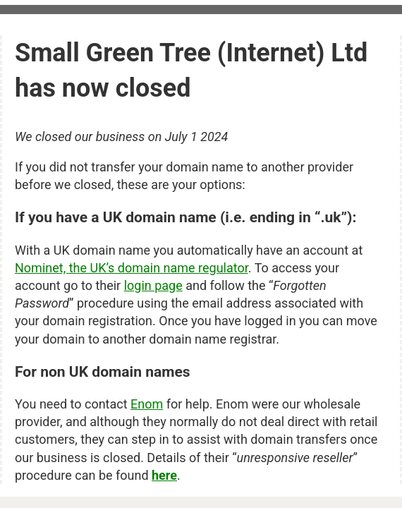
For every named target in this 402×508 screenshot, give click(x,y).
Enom (146, 404)
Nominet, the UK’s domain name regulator (131, 267)
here (164, 475)
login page (153, 285)
